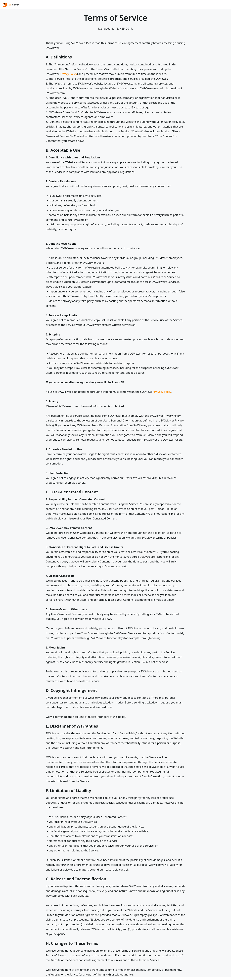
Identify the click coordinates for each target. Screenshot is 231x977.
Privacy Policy (68, 74)
